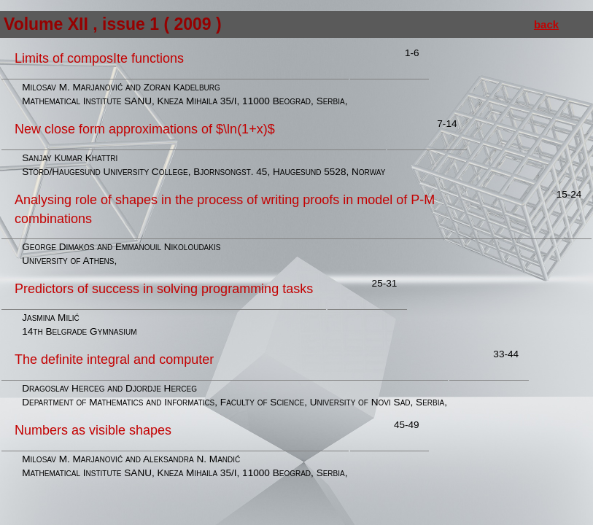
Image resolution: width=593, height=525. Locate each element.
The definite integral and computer (114, 359)
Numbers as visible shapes (93, 430)
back (546, 24)
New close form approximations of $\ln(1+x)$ (145, 129)
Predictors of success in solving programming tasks (164, 288)
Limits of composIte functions (99, 58)
